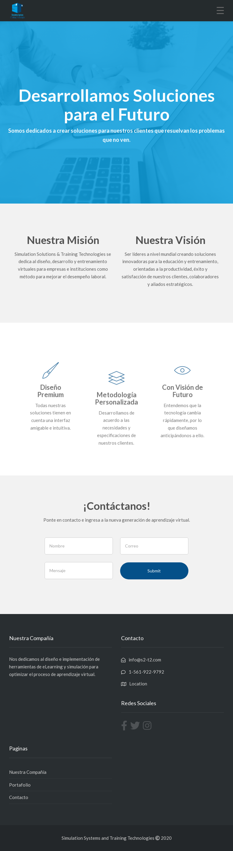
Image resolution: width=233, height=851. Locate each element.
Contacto (18, 797)
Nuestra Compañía (27, 772)
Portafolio (20, 785)
